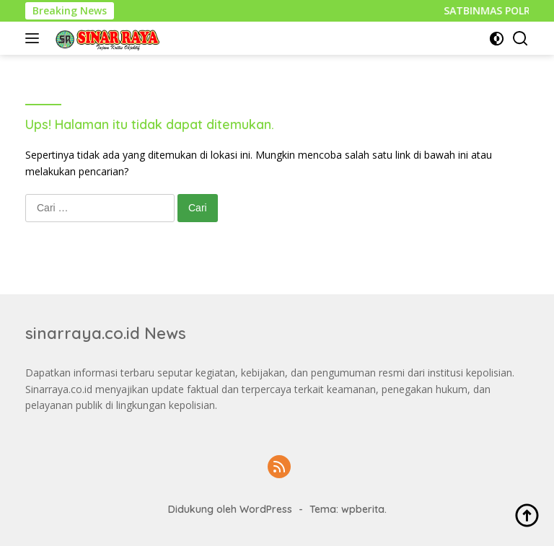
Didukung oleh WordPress (230, 509)
